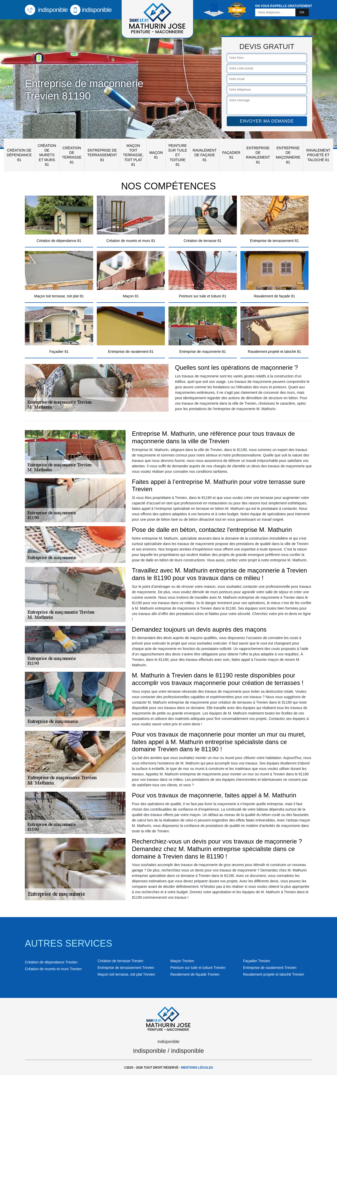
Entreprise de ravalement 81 (258, 155)
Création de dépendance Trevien (51, 962)
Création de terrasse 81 (72, 155)
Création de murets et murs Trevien (53, 969)
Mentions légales (197, 1067)
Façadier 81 (231, 155)
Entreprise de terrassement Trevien (126, 968)
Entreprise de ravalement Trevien (269, 968)
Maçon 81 (156, 155)
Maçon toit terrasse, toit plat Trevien (126, 974)
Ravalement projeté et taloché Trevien (273, 974)
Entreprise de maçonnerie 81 (288, 155)
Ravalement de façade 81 (205, 155)
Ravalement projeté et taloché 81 (318, 155)
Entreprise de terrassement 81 (102, 155)
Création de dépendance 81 (19, 155)
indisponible (46, 9)
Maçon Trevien (182, 961)
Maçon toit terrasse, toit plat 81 (133, 155)
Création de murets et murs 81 (47, 155)
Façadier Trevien (256, 961)
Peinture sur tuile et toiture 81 (177, 155)
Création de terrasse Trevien (120, 961)
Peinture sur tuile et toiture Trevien (197, 968)
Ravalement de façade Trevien (194, 974)
